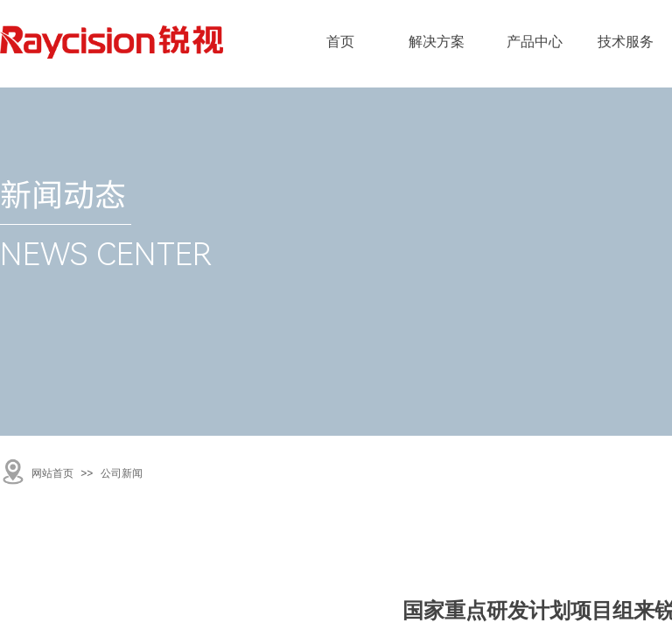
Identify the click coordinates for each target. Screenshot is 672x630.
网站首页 (53, 473)
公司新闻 (122, 473)
